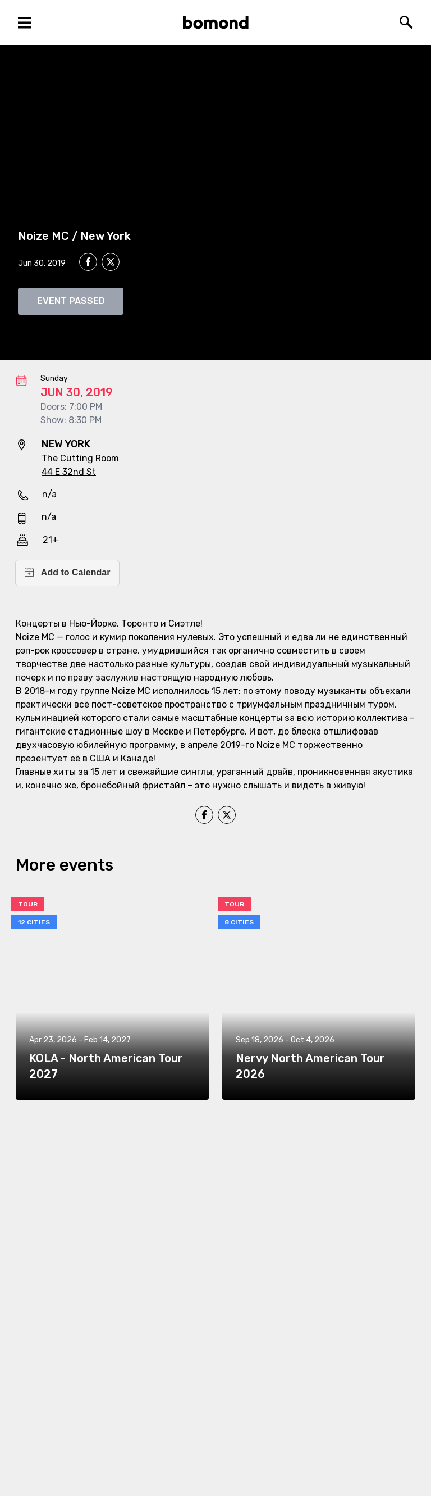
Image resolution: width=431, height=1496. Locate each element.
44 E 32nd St (69, 471)
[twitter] (111, 263)
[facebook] (88, 262)
